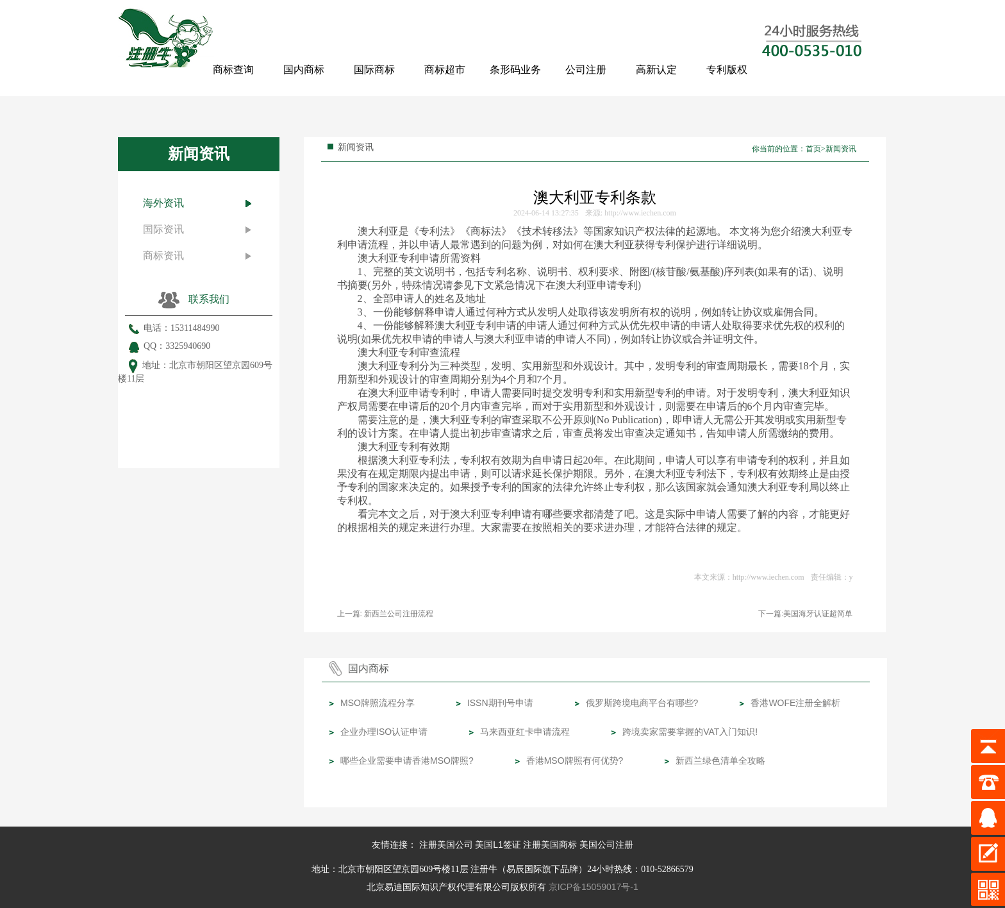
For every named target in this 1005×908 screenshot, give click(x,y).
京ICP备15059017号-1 (593, 887)
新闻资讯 (841, 148)
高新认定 (656, 69)
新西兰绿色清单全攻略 (720, 760)
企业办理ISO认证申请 (384, 732)
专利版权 (726, 69)
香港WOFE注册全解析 (795, 703)
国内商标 (303, 69)
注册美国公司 (446, 844)
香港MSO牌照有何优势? (575, 760)
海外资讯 (163, 203)
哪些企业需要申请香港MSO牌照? (407, 760)
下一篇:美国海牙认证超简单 (805, 613)
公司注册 (585, 69)
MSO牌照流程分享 (377, 703)
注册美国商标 (550, 844)
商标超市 (444, 69)
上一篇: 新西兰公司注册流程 (385, 613)
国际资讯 (163, 229)
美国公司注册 (606, 844)
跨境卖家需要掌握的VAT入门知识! (690, 732)
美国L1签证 (498, 844)
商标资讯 (163, 255)
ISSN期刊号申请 (500, 703)
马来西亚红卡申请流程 (525, 732)
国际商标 (374, 69)
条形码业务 (515, 69)
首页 (813, 148)
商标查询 (233, 69)
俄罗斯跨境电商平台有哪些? (642, 703)
